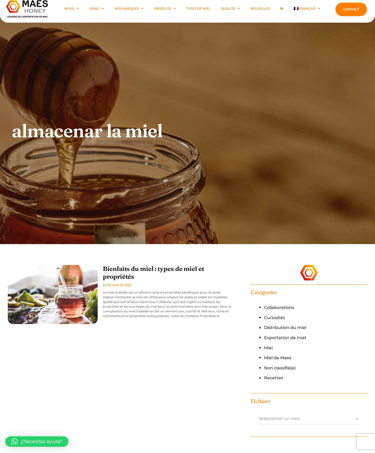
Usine (96, 8)
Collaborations (280, 307)
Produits (165, 8)
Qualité (230, 8)
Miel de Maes (278, 357)
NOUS (71, 8)
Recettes (274, 377)
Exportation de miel (286, 337)
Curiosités (275, 317)
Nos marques (128, 8)
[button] (36, 441)
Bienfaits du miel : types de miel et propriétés (166, 268)
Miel (268, 347)
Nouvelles (260, 8)
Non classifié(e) (281, 367)
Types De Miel (198, 8)
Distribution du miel (287, 327)
